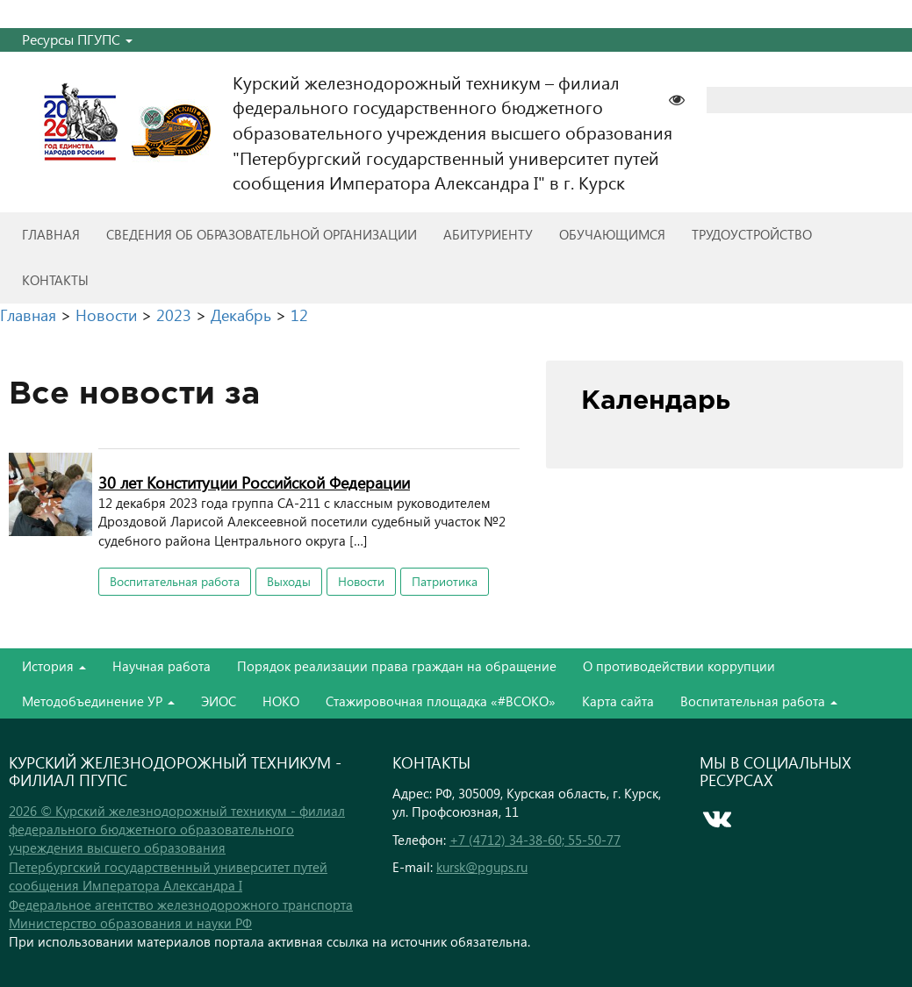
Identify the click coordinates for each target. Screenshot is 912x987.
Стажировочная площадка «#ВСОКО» (441, 701)
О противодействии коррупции (679, 666)
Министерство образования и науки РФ (130, 923)
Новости (361, 581)
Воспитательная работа (175, 581)
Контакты (55, 280)
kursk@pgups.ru (482, 867)
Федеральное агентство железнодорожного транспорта (181, 904)
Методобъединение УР (98, 701)
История (54, 666)
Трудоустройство (752, 234)
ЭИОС (218, 701)
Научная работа (161, 666)
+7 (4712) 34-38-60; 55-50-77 (535, 839)
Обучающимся (612, 234)
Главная (51, 234)
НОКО (280, 701)
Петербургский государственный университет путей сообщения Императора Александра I (168, 876)
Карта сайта (618, 701)
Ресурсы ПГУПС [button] (77, 39)
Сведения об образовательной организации (261, 234)
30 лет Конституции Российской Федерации (254, 482)
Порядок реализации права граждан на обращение (397, 666)
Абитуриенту (488, 234)
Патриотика (445, 581)
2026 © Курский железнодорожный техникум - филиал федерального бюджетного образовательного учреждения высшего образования (177, 829)
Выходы (289, 581)
